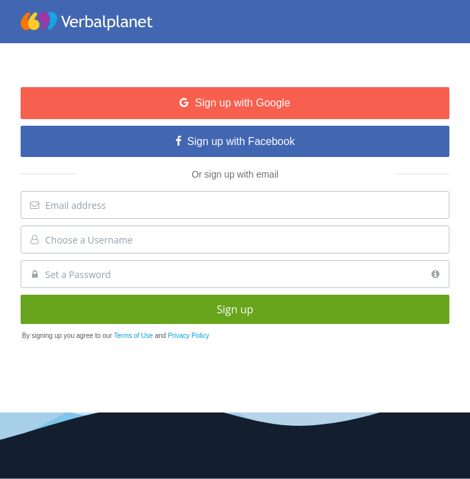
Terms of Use (134, 335)
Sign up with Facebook (235, 141)
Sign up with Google (234, 102)
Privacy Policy (188, 335)
